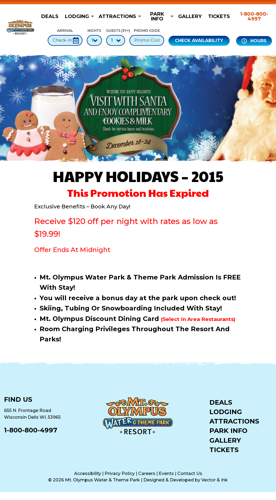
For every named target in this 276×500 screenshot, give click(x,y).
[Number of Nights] (94, 40)
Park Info (157, 16)
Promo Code (146, 37)
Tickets (219, 16)
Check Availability (199, 40)
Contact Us (189, 473)
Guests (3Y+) (115, 37)
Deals (49, 16)
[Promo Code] (146, 40)
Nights (94, 37)
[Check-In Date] (65, 40)
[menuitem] (51, 16)
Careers (146, 473)
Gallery (190, 16)
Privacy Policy (120, 473)
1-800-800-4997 (254, 16)
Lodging (77, 16)
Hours (254, 41)
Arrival (65, 37)
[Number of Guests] (115, 40)
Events (166, 473)
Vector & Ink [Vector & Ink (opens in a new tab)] (214, 479)
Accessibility (87, 473)
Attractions (117, 16)
